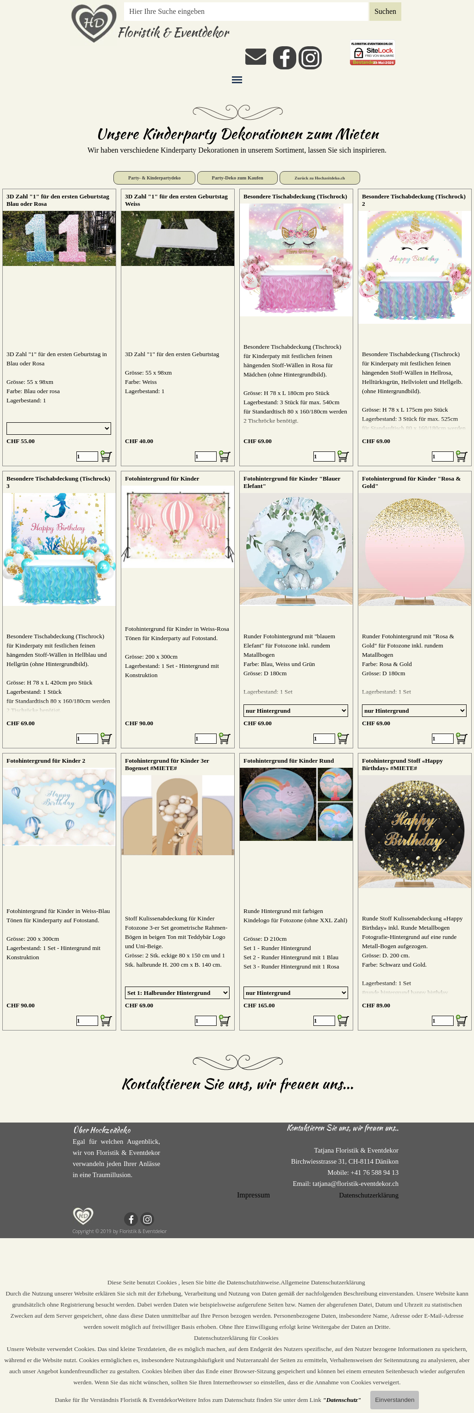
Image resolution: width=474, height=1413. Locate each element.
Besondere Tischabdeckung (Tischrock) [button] (295, 196)
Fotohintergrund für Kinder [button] (162, 478)
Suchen (385, 11)
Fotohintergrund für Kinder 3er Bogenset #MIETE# (167, 764)
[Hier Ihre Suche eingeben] (246, 11)
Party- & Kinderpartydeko (154, 177)
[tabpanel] (237, 139)
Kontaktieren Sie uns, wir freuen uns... (237, 1083)
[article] (59, 327)
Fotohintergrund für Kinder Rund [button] (288, 760)
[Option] (58, 428)
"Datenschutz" (342, 1399)
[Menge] (87, 456)
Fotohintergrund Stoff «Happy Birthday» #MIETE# (402, 764)
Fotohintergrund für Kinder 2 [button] (45, 760)
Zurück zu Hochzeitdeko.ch (319, 178)
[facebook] (284, 57)
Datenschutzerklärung (369, 1195)
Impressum (253, 1195)
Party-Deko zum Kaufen (237, 177)
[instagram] (310, 57)
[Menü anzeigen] (237, 79)
